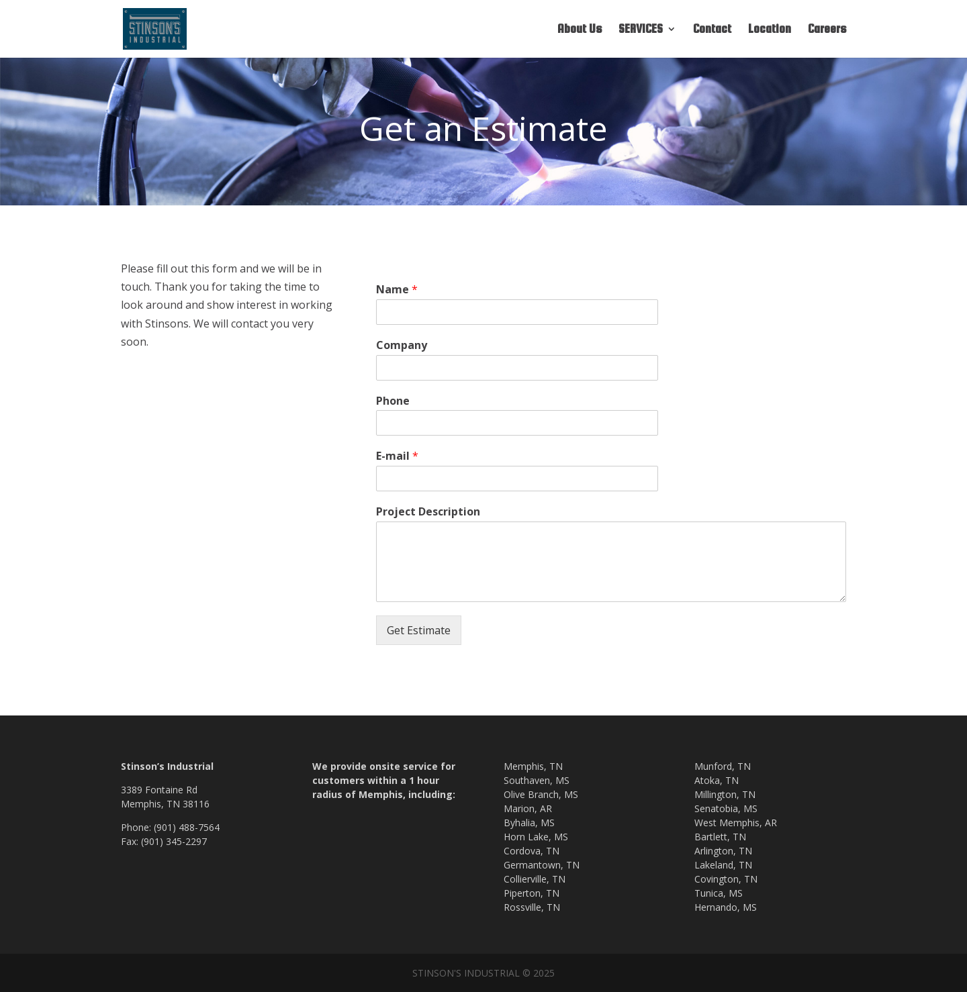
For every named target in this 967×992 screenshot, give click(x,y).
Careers (827, 30)
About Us (579, 30)
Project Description (428, 512)
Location (769, 30)
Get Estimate (419, 630)
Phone (393, 401)
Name (397, 290)
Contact (712, 30)
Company (401, 345)
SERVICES (640, 30)
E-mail (397, 456)
